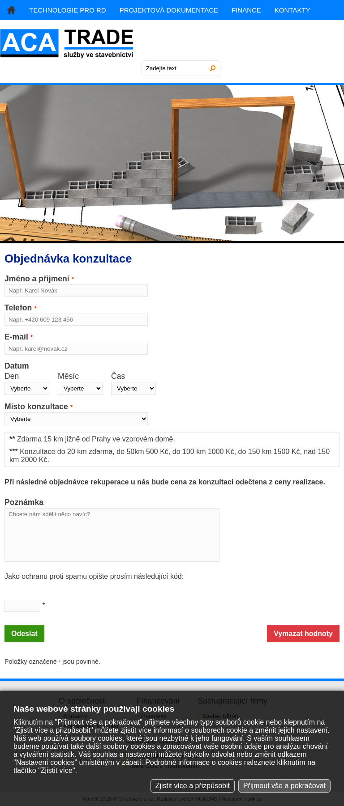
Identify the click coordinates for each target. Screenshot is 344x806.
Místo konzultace (38, 406)
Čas (118, 376)
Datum (16, 365)
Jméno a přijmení (39, 278)
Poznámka (23, 502)
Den (11, 376)
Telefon (20, 307)
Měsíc (68, 376)
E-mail (18, 336)
